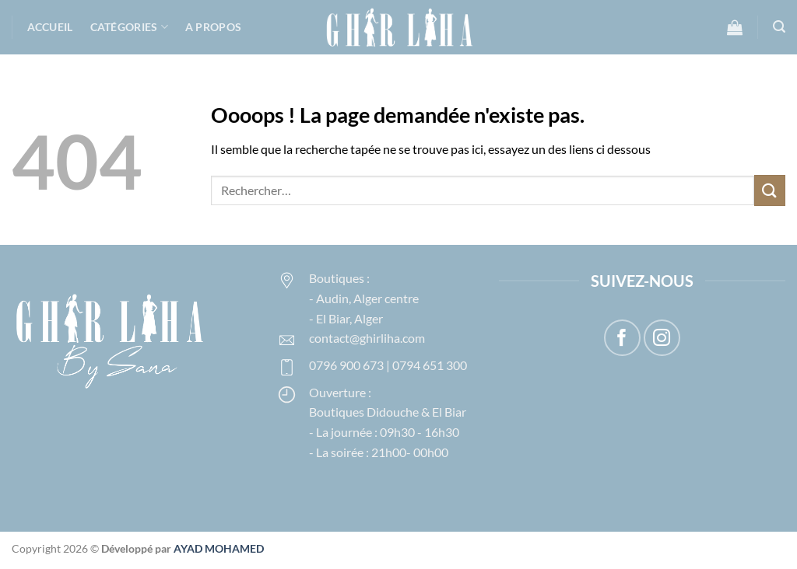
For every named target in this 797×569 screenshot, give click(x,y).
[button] (735, 27)
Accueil (50, 26)
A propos (213, 26)
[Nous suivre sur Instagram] (662, 337)
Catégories (129, 26)
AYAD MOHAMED (219, 548)
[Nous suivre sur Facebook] (622, 337)
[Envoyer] (769, 190)
